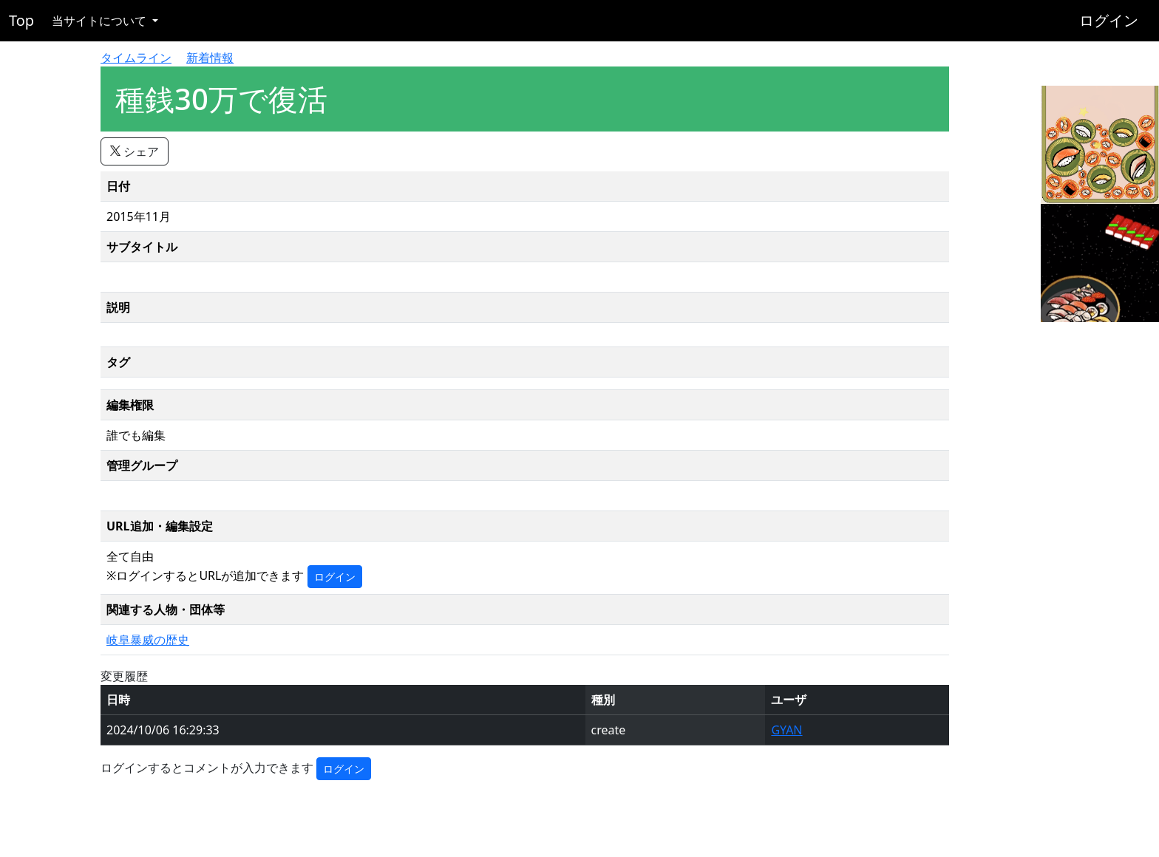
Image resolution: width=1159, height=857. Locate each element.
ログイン (1108, 20)
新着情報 (210, 57)
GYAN (786, 730)
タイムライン (136, 57)
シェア (134, 151)
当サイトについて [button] (100, 21)
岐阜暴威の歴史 (147, 640)
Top (21, 20)
